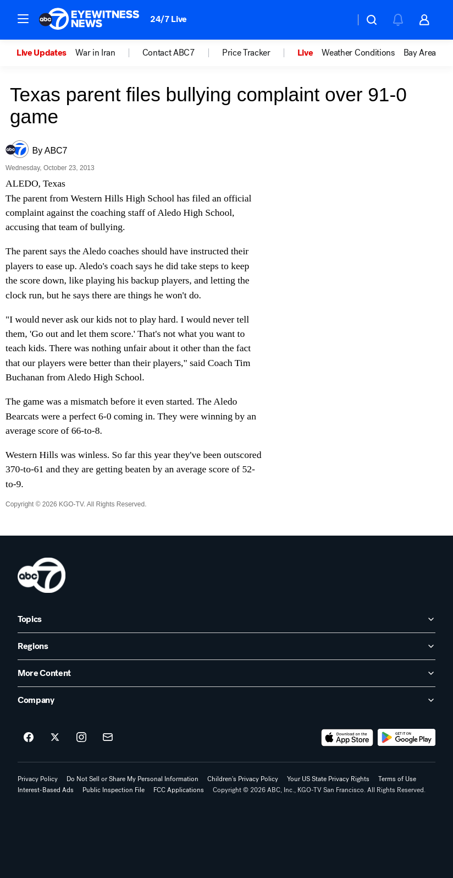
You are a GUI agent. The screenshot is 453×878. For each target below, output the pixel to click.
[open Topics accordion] (226, 619)
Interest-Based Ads (46, 790)
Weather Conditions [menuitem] (358, 53)
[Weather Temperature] (338, 20)
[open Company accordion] (226, 700)
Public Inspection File (113, 790)
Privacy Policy (38, 779)
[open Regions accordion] (226, 646)
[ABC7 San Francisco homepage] (89, 20)
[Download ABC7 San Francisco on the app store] (347, 737)
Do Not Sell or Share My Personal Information (132, 779)
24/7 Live (168, 19)
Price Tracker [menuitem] (246, 53)
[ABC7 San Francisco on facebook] (29, 738)
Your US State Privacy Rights (328, 779)
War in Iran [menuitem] (95, 53)
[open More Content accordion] (226, 673)
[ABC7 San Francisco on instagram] (81, 738)
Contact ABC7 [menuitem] (168, 53)
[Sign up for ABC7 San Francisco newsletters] (108, 738)
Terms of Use (397, 779)
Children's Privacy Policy (242, 779)
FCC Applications (178, 790)
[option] (45, 52)
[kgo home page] (41, 575)
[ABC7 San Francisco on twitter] (55, 738)
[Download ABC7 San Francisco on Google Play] (406, 737)
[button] (23, 19)
